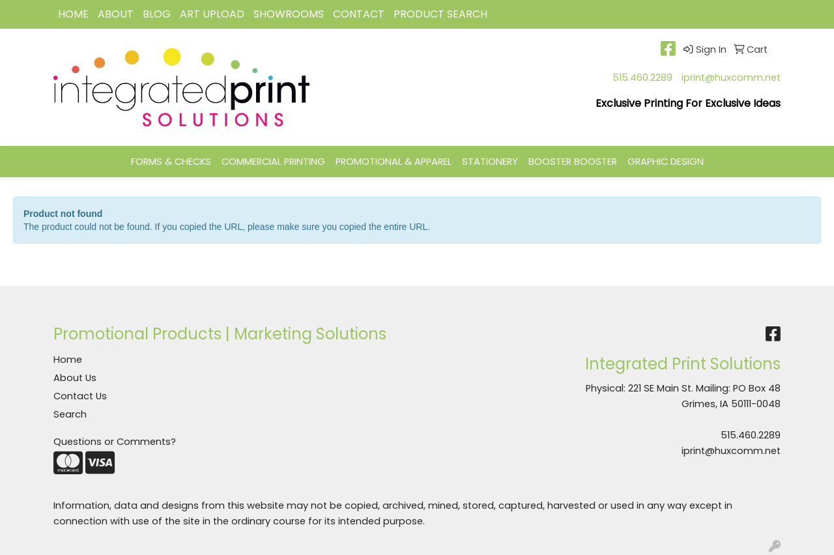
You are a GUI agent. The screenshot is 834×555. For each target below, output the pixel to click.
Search (70, 414)
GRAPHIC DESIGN (665, 161)
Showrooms (288, 14)
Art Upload (212, 14)
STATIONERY (490, 161)
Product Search (440, 14)
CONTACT (358, 14)
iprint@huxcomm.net (731, 77)
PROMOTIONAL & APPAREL (394, 161)
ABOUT (116, 14)
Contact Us (80, 396)
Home (67, 359)
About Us (74, 377)
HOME (73, 14)
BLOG (157, 14)
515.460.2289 (642, 77)
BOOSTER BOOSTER (572, 161)
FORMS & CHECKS (171, 161)
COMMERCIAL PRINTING (273, 161)
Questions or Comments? (114, 441)
